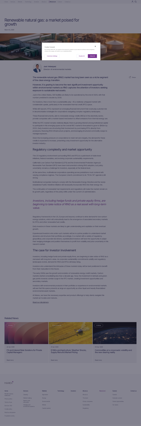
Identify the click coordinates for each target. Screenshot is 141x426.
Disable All (82, 56)
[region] (71, 51)
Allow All (92, 56)
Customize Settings (52, 56)
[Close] (95, 46)
